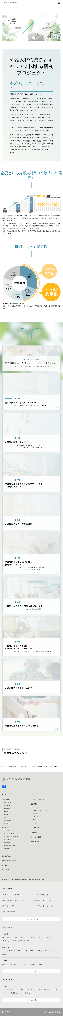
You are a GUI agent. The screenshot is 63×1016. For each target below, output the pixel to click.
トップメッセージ (37, 807)
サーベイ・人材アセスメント (12, 837)
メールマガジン (36, 828)
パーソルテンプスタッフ (40, 895)
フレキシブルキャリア (45, 937)
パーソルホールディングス (10, 895)
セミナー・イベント (37, 799)
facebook (4, 786)
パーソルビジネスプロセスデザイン (13, 900)
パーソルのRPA (7, 990)
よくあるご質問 (36, 837)
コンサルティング (9, 831)
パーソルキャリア (8, 906)
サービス (5, 828)
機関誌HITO (7, 811)
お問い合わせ (35, 842)
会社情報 (35, 813)
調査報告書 (7, 806)
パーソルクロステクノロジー (42, 900)
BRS (31, 951)
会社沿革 (35, 819)
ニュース (33, 823)
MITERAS (54, 990)
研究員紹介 (7, 823)
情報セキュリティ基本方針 (9, 860)
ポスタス (5, 993)
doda (4, 951)
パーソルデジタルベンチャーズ (43, 906)
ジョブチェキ (19, 937)
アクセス (35, 816)
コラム (33, 795)
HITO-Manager (44, 990)
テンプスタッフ (7, 937)
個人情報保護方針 (7, 856)
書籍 (5, 817)
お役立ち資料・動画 (9, 846)
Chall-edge (5, 941)
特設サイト (24, 766)
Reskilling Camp (16, 993)
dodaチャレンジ (50, 951)
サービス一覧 (7, 840)
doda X (4, 954)
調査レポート (7, 803)
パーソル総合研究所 (8, 911)
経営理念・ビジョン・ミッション (42, 810)
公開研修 (6, 848)
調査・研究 (12, 766)
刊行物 (6, 814)
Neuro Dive (31, 964)
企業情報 (34, 804)
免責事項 (4, 865)
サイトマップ (5, 870)
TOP (2, 766)
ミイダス (39, 951)
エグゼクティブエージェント (18, 951)
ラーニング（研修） (9, 834)
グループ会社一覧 (32, 919)
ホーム (4, 795)
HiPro (40, 964)
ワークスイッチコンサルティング (25, 990)
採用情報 (34, 832)
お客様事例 (7, 843)
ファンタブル (31, 937)
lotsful (4, 964)
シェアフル (12, 964)
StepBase (27, 993)
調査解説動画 (7, 820)
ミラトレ (22, 964)
